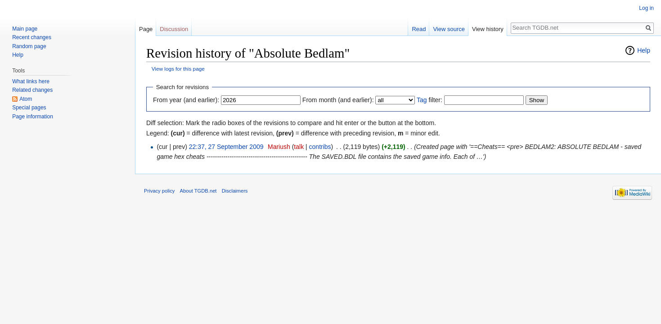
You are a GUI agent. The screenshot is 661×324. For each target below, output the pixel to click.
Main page (24, 29)
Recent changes (31, 37)
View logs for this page (178, 69)
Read (419, 29)
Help (643, 50)
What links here (30, 81)
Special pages (29, 107)
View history (488, 29)
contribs (320, 146)
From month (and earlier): (338, 100)
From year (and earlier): (186, 100)
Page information (32, 116)
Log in (646, 8)
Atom (25, 99)
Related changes (32, 90)
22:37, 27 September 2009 (226, 146)
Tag (422, 100)
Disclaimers (235, 191)
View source (449, 29)
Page (146, 29)
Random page (29, 46)
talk (299, 146)
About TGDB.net (198, 191)
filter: (429, 100)
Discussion (174, 29)
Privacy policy (159, 191)
